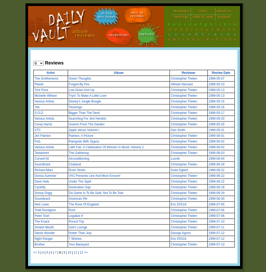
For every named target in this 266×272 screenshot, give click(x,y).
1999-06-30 (216, 198)
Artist (50, 73)
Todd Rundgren (45, 210)
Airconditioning (79, 158)
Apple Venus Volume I (84, 130)
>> (86, 252)
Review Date (221, 73)
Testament (42, 153)
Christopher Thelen (184, 78)
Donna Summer (45, 176)
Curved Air (42, 158)
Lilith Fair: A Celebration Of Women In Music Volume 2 (106, 147)
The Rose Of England (84, 204)
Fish (38, 141)
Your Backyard (79, 244)
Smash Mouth (44, 227)
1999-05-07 (216, 78)
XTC (38, 130)
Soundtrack (42, 164)
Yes (37, 107)
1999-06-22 (216, 170)
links (203, 11)
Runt (72, 210)
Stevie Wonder (45, 233)
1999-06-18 (216, 164)
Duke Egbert (179, 170)
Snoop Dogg (43, 193)
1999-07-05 (216, 204)
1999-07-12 (216, 233)
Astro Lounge (78, 227)
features (146, 35)
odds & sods (203, 17)
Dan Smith (178, 130)
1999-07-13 (216, 244)
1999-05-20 (216, 118)
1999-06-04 (216, 158)
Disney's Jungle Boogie (85, 101)
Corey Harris (43, 124)
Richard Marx (44, 170)
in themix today (107, 16)
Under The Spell (80, 181)
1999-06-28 (216, 187)
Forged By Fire (79, 84)
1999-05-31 (216, 130)
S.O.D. (39, 113)
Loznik (175, 158)
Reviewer (189, 73)
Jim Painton (43, 136)
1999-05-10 (216, 84)
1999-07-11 (216, 227)
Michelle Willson (46, 96)
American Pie (78, 198)
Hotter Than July (80, 233)
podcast (223, 17)
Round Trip (76, 221)
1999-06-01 (216, 136)
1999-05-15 (216, 101)
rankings (181, 17)
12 (81, 252)
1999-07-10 (216, 221)
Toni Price (41, 90)
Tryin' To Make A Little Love (88, 96)
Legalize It (76, 216)
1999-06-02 (216, 141)
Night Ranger (44, 239)
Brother (40, 244)
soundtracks (204, 35)
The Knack (42, 221)
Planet (39, 84)
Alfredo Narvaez (182, 84)
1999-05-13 (216, 90)
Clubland (75, 164)
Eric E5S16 (178, 204)
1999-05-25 (216, 124)
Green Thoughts (80, 78)
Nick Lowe (42, 204)
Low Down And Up (82, 90)
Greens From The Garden (87, 124)
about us (224, 11)
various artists (203, 40)
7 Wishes (75, 239)
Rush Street (77, 170)
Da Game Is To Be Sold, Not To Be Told (96, 193)
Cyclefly (40, 187)
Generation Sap (80, 187)
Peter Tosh (42, 216)
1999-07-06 (216, 210)
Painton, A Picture (81, 136)
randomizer (119, 36)
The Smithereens (46, 78)
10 (69, 252)
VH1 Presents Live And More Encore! (95, 176)
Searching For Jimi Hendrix (88, 118)
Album (118, 73)
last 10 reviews (137, 15)
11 (75, 252)
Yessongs (75, 107)
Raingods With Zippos (84, 141)
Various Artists (44, 101)
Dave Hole (42, 181)
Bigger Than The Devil (84, 113)
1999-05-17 (216, 113)
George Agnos (181, 233)
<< (35, 252)
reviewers (181, 11)
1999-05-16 (216, 107)
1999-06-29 (216, 193)
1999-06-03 (216, 153)
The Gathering (79, 153)
